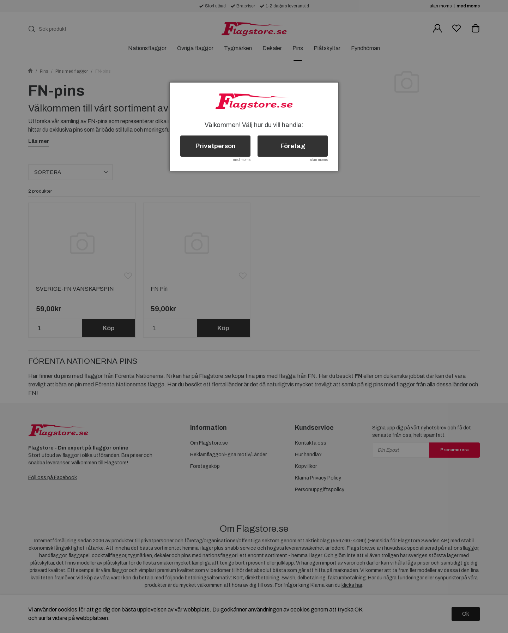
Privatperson (215, 146)
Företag (292, 146)
